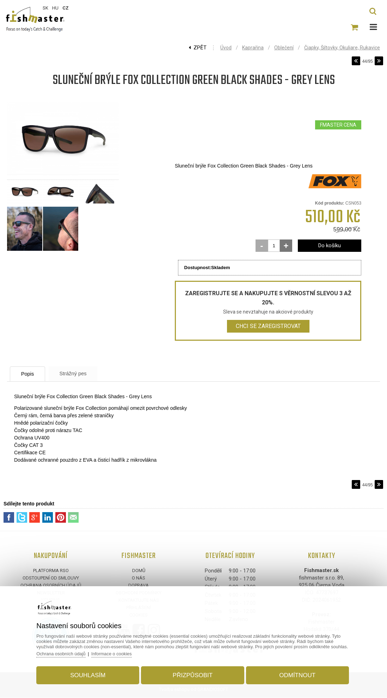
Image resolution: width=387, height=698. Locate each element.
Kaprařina (253, 47)
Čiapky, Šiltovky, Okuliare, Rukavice (342, 47)
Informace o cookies (114, 653)
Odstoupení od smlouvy (51, 578)
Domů (138, 570)
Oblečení (284, 47)
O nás (138, 578)
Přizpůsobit (193, 674)
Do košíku (329, 245)
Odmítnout (296, 674)
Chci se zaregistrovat (268, 326)
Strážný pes (79, 374)
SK (45, 8)
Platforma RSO (51, 570)
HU (55, 8)
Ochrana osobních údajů (64, 653)
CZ (65, 8)
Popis (30, 374)
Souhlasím (89, 674)
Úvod (226, 47)
